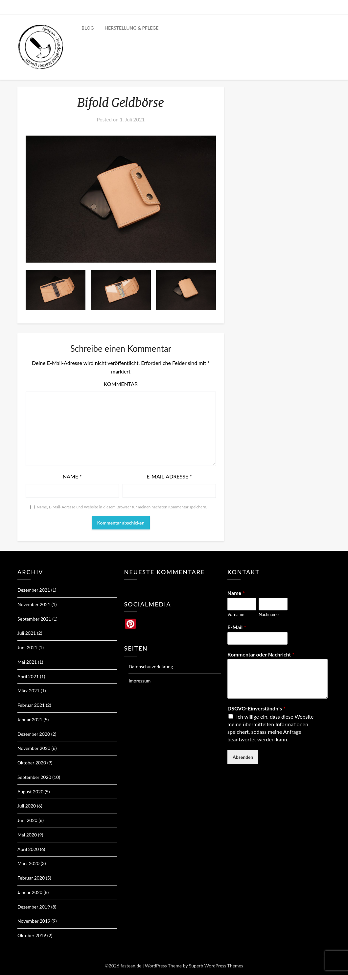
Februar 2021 (31, 705)
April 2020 (28, 849)
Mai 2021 (27, 662)
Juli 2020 (26, 805)
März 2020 (28, 863)
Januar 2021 (29, 719)
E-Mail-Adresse (169, 476)
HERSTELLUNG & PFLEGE (131, 28)
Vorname (235, 614)
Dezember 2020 (33, 734)
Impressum (139, 680)
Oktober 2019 (31, 935)
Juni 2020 (27, 820)
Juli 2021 (26, 633)
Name (72, 476)
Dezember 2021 (33, 590)
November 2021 (33, 604)
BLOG (87, 28)
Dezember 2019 (33, 907)
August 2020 (30, 791)
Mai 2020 (27, 834)
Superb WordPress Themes (216, 965)
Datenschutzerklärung (150, 666)
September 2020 (34, 777)
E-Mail (236, 627)
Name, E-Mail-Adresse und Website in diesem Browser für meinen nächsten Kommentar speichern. (122, 506)
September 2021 (34, 619)
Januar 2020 (29, 892)
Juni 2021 (27, 647)
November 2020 (33, 748)
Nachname (269, 614)
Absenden (243, 757)
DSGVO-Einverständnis (256, 708)
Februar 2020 (31, 878)
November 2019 (33, 921)
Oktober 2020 (31, 762)
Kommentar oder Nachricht (260, 654)
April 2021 (28, 676)
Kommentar (121, 384)
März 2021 (28, 690)
